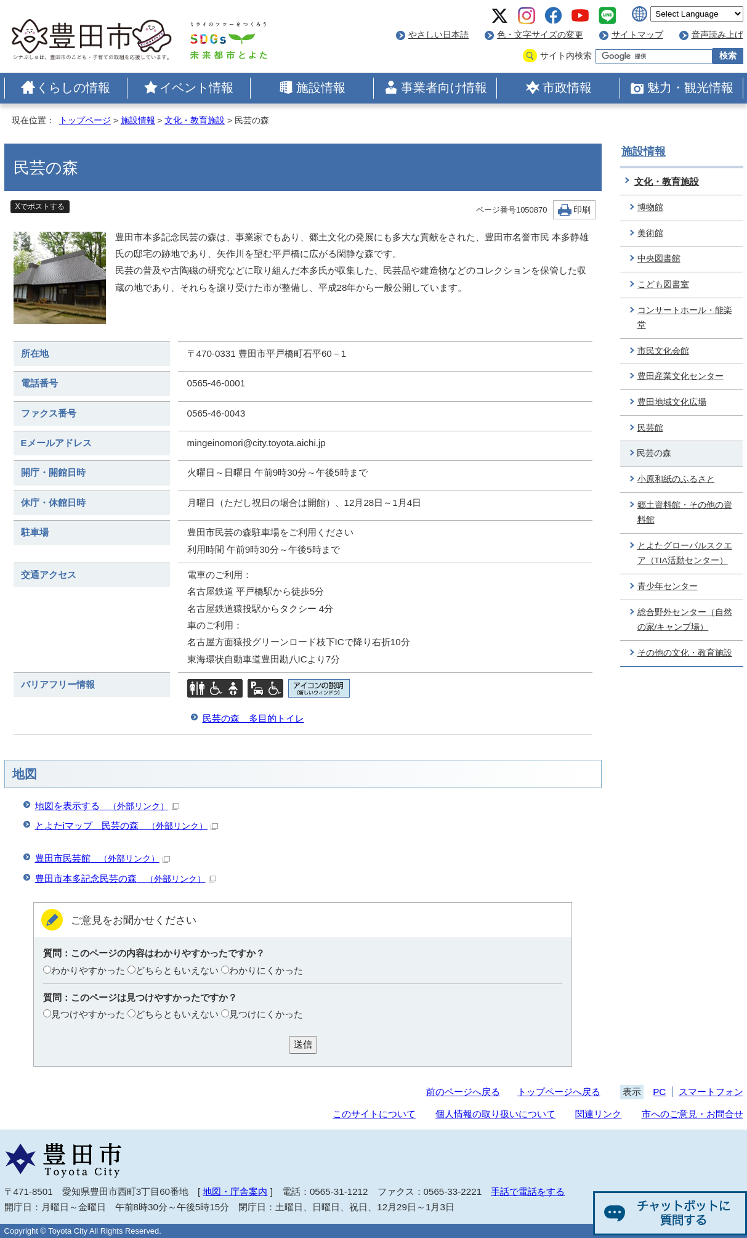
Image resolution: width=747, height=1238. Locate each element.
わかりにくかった (266, 970)
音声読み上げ (717, 34)
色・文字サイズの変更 (540, 34)
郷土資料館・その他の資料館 (684, 512)
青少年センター (667, 586)
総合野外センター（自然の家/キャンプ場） (684, 620)
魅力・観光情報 (690, 87)
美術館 (650, 233)
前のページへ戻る (463, 1091)
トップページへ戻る (558, 1091)
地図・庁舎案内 (235, 1191)
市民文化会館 (663, 351)
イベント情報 (196, 87)
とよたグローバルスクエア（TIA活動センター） (684, 553)
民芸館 (650, 428)
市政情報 (567, 87)
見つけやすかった (88, 1014)
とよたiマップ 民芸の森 (126, 825)
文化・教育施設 (194, 120)
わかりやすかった (88, 970)
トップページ (85, 120)
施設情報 (320, 87)
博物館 (650, 207)
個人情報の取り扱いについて (495, 1114)
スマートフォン (711, 1091)
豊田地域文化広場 (671, 402)
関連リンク (598, 1114)
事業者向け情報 (444, 87)
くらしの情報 (73, 87)
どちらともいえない (177, 970)
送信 (303, 1044)
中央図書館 (658, 258)
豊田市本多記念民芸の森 (125, 878)
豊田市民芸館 (102, 858)
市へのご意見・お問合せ (692, 1114)
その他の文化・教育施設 (684, 653)
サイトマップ (637, 34)
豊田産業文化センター (680, 376)
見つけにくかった (266, 1014)
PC (659, 1091)
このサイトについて (374, 1114)
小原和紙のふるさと (676, 479)
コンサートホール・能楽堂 (684, 318)
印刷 (582, 209)
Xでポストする (40, 206)
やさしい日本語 (438, 34)
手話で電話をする (528, 1191)
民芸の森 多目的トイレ (253, 718)
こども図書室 (663, 284)
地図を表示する (107, 805)
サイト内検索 (566, 55)
